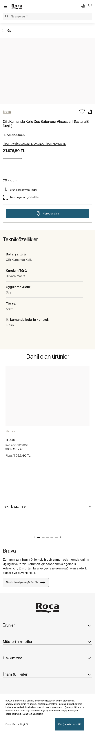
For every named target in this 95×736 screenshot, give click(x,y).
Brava (9, 550)
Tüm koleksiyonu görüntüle (26, 582)
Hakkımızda (47, 658)
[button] (7, 16)
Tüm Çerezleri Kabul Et (69, 724)
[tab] (47, 506)
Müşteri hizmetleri (47, 642)
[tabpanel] (47, 417)
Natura (10, 431)
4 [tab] (51, 537)
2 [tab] (43, 537)
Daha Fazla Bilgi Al (17, 724)
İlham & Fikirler (47, 674)
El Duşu (11, 439)
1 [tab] (38, 537)
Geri (10, 30)
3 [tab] (47, 537)
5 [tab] (56, 537)
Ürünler (47, 625)
